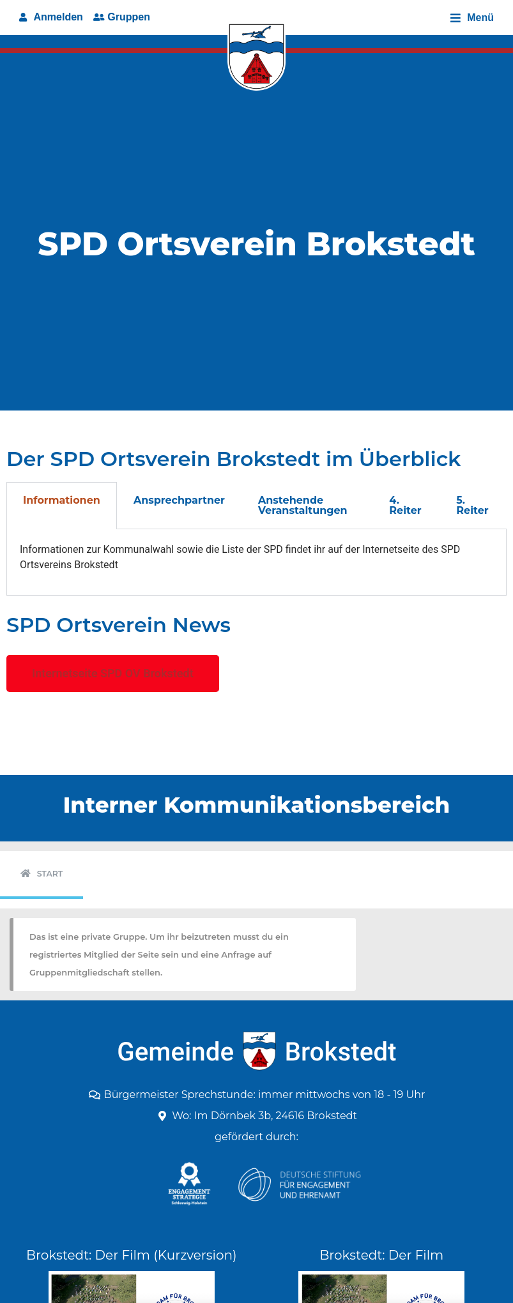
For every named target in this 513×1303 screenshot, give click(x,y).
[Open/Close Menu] (472, 17)
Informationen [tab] (61, 500)
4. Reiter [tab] (405, 505)
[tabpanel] (256, 562)
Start (50, 873)
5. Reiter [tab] (472, 505)
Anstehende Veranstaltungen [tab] (303, 505)
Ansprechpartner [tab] (179, 500)
